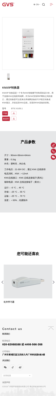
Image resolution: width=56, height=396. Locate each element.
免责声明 (6, 382)
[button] (2, 282)
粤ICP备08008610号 (38, 387)
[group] (8, 76)
